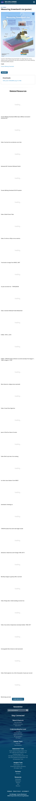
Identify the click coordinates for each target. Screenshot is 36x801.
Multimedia (3, 7)
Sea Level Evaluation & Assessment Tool (18, 757)
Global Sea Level (18, 733)
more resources (18, 699)
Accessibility (25, 791)
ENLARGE (4, 72)
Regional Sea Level (18, 734)
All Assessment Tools (18, 759)
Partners (18, 771)
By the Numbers (18, 736)
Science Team (18, 741)
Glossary (18, 782)
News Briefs (18, 725)
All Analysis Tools (18, 768)
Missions (18, 786)
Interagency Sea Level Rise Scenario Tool (18, 756)
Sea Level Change (10, 2)
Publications (18, 781)
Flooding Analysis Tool (18, 754)
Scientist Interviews (18, 724)
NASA (2, 2)
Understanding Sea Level (18, 729)
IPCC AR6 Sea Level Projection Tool (18, 752)
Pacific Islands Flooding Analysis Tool (18, 751)
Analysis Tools (18, 763)
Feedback (9, 791)
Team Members (18, 745)
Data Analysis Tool (18, 764)
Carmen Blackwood (22, 794)
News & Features (18, 720)
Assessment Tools (18, 749)
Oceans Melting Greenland (7, 66)
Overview (18, 731)
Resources (18, 777)
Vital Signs (18, 738)
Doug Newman (25, 795)
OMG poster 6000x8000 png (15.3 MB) (12, 80)
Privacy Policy (17, 791)
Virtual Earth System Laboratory (18, 766)
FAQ (18, 784)
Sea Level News (18, 722)
